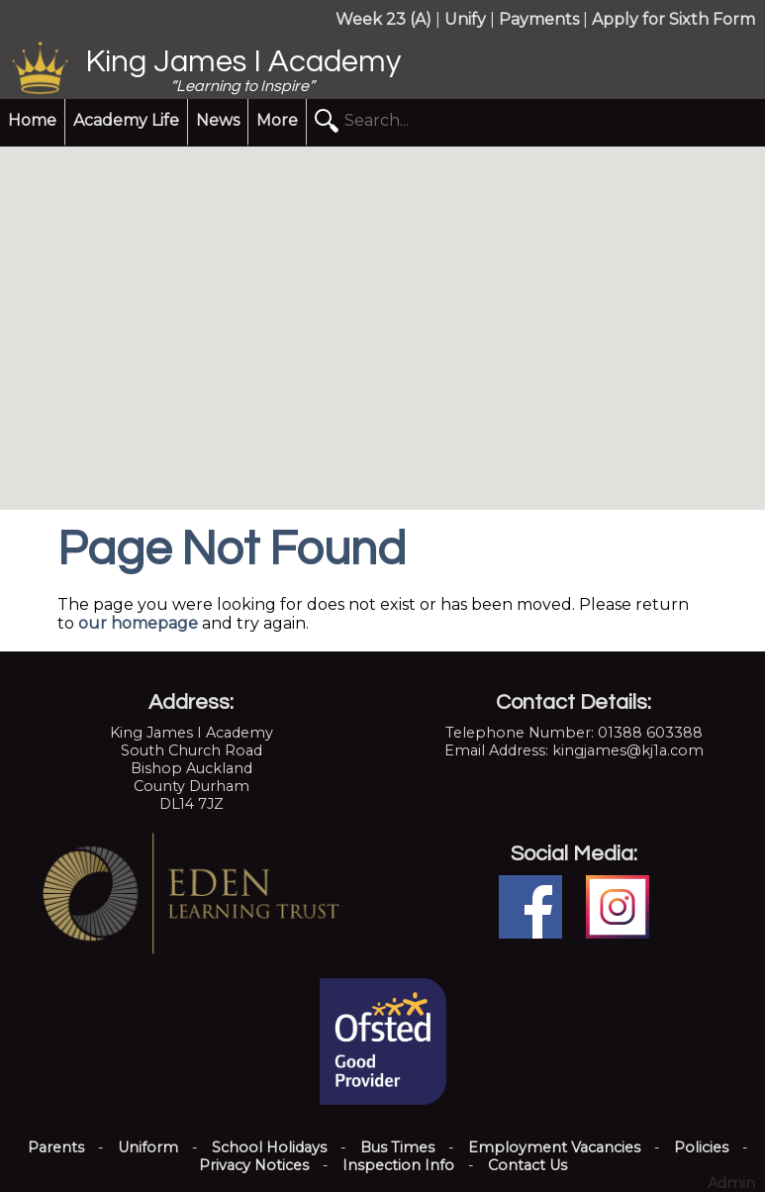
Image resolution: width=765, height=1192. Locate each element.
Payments (539, 19)
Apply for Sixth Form (673, 19)
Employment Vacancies (554, 1147)
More (277, 120)
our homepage (138, 623)
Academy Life (126, 120)
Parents (56, 1147)
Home (32, 120)
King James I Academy (243, 62)
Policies (701, 1147)
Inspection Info (398, 1165)
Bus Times (397, 1147)
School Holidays (269, 1147)
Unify (465, 19)
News (217, 120)
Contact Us (527, 1165)
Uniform (148, 1147)
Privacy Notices (254, 1165)
